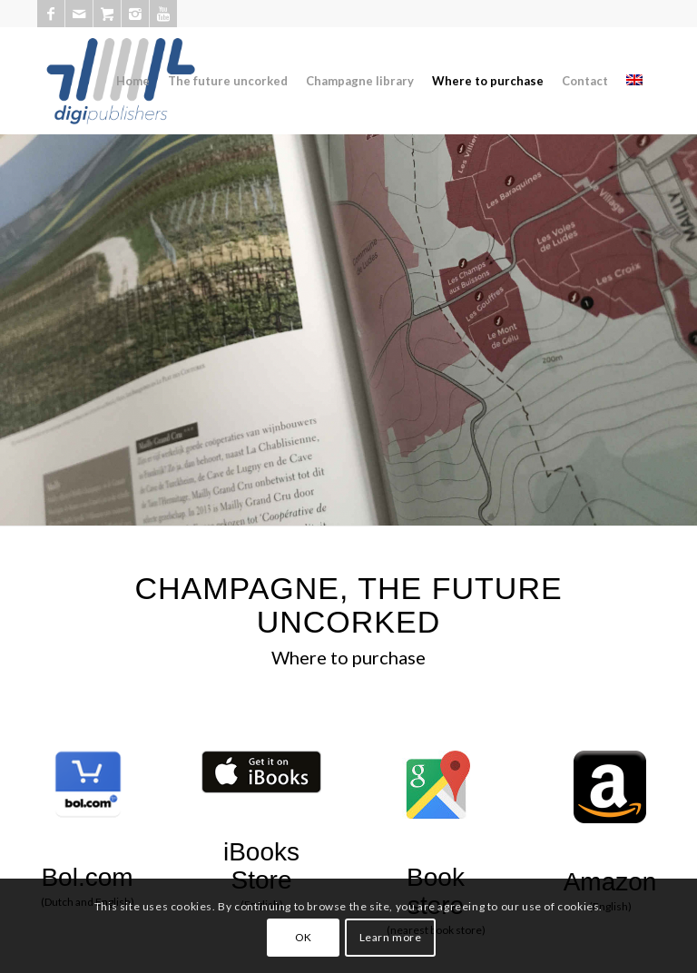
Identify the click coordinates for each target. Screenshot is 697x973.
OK (303, 937)
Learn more (390, 937)
